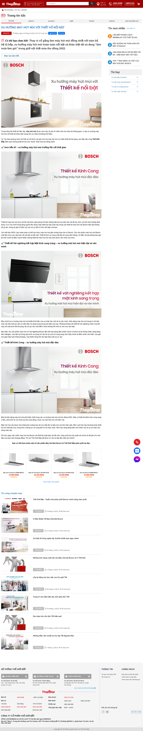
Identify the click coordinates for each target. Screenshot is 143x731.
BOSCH (24, 10)
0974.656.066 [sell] (6, 710)
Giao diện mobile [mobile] (136, 712)
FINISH (91, 21)
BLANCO (51, 21)
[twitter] (115, 711)
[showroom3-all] (84, 688)
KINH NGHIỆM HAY (132, 21)
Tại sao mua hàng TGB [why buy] (109, 674)
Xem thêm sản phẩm (51, 482)
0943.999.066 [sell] (21, 707)
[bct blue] (126, 711)
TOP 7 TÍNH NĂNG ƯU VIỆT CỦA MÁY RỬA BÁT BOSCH (126, 62)
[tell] (116, 4)
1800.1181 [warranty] (67, 701)
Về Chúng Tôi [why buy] (106, 677)
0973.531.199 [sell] (37, 710)
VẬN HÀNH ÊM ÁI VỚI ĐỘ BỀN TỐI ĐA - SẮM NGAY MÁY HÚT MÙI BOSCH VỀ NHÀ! (127, 53)
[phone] (130, 4)
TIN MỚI (11, 21)
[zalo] (137, 451)
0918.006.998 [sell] (37, 707)
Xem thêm (130, 28)
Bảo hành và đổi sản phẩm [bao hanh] (130, 674)
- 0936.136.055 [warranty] (85, 701)
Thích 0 (52, 33)
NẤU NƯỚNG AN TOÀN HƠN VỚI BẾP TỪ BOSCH (126, 45)
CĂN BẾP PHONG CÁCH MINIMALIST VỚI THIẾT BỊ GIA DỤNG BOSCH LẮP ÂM (125, 36)
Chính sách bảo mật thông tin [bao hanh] (131, 679)
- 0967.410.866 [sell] (38, 697)
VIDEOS (112, 21)
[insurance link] (102, 4)
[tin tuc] (16, 505)
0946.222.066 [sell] (69, 697)
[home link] (13, 4)
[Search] (92, 3)
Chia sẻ (61, 33)
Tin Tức (17, 10)
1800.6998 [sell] (20, 697)
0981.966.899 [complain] (69, 704)
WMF (71, 21)
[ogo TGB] (48, 691)
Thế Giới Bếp (8, 10)
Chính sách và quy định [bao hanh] (129, 677)
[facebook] (103, 711)
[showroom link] (34, 4)
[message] (137, 459)
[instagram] (111, 711)
